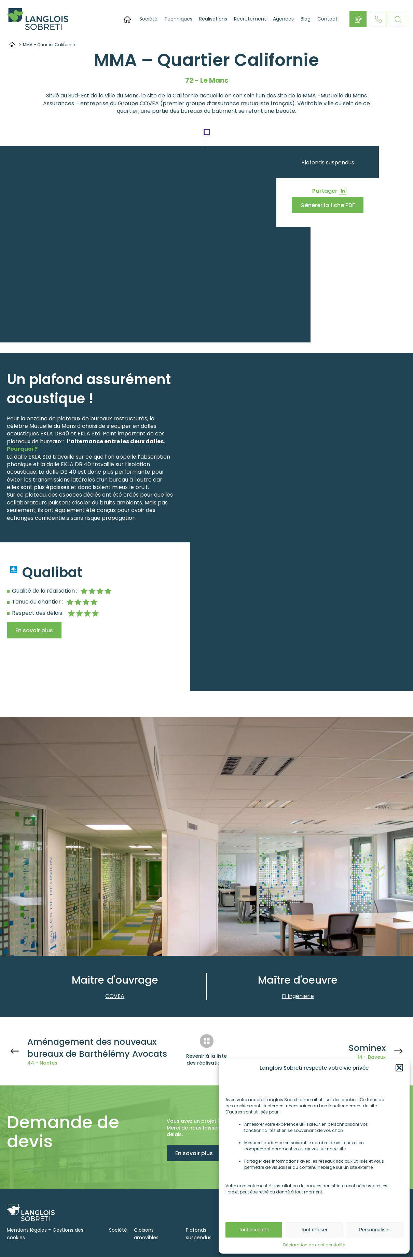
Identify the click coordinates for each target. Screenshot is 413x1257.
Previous (349, 930)
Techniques (178, 18)
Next (366, 930)
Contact (327, 18)
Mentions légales (27, 1230)
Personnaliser (374, 1229)
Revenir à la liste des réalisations (206, 1059)
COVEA (114, 996)
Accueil (127, 19)
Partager (325, 191)
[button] (399, 1067)
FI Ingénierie (298, 996)
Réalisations (213, 18)
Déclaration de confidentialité (314, 1245)
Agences (283, 18)
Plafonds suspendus (327, 162)
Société (148, 18)
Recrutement (250, 18)
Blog (306, 18)
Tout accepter (253, 1229)
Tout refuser (314, 1229)
